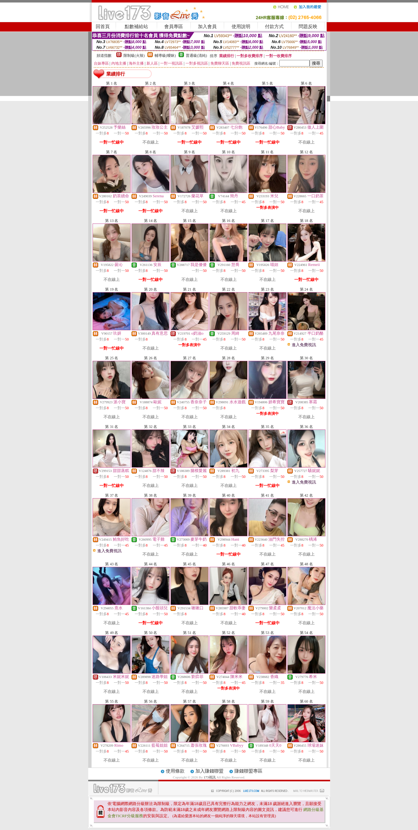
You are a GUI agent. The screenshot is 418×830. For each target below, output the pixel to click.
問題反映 (308, 26)
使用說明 (241, 26)
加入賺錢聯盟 (209, 771)
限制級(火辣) (134, 55)
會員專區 (173, 26)
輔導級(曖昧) (165, 55)
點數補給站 (136, 26)
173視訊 (210, 777)
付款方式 (274, 26)
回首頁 (103, 26)
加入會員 (207, 26)
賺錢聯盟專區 (248, 771)
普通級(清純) (196, 55)
